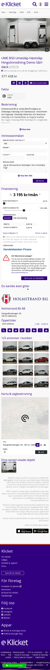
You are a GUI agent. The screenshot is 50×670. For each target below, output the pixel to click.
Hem (3, 12)
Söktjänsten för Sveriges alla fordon (27, 665)
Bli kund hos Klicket (9, 592)
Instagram (6, 611)
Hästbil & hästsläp (40, 655)
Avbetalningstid (11, 208)
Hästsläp (12, 12)
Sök (41, 452)
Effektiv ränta (10, 227)
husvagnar (6, 509)
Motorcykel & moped (23, 657)
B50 (29, 12)
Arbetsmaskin (19, 652)
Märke (10, 95)
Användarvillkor (26, 662)
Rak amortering (20, 218)
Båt (9, 655)
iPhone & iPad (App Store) (13, 630)
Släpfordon (40, 657)
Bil (46, 652)
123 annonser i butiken (16, 338)
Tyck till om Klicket (13, 573)
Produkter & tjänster (11, 586)
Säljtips (4, 560)
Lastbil (8, 657)
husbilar (14, 509)
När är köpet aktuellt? (14, 140)
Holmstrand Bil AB (13, 308)
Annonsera (6, 589)
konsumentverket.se (19, 272)
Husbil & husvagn (21, 655)
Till (4, 442)
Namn (6, 147)
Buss (3, 655)
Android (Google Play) (12, 633)
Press (3, 566)
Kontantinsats (10, 201)
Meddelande (8, 162)
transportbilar (24, 509)
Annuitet (7, 218)
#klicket (5, 618)
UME (22, 12)
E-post (6, 155)
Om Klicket (6, 557)
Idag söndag (8, 324)
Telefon (30, 155)
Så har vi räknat (41, 233)
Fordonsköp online (9, 662)
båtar (46, 507)
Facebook (6, 608)
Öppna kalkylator (10, 233)
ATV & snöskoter (35, 652)
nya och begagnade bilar (33, 507)
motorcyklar (35, 509)
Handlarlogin (6, 595)
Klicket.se (6, 505)
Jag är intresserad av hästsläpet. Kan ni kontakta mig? (25, 167)
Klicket (24, 518)
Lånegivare (8, 245)
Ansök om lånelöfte (34, 278)
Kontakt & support (9, 563)
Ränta (6, 224)
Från (5, 449)
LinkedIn (6, 614)
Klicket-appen (38, 525)
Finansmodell (9, 215)
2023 (36, 12)
